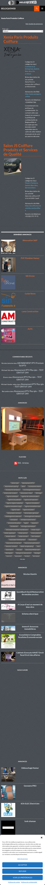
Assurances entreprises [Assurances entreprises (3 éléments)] (13, 543)
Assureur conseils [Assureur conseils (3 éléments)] (11, 546)
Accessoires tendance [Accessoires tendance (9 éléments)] (13, 490)
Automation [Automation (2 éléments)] (9, 550)
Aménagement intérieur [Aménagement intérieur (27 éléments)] (32, 516)
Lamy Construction (30, 311)
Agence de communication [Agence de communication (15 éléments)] (30, 496)
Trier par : (5, 29)
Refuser (22, 871)
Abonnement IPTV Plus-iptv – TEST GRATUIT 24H (27, 378)
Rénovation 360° (30, 240)
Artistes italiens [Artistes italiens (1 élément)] (10, 536)
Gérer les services (22, 859)
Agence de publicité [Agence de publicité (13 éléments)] (14, 500)
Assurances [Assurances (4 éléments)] (32, 540)
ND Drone (30, 276)
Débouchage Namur (30, 767)
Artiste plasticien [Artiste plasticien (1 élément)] (36, 533)
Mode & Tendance (31, 183)
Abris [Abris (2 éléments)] (23, 486)
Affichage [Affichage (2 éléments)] (38, 493)
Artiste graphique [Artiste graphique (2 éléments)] (9, 533)
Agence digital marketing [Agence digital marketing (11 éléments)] (14, 503)
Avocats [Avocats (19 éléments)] (19, 550)
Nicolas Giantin (30, 574)
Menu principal (42, 8)
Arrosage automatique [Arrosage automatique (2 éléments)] (28, 526)
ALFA (30, 329)
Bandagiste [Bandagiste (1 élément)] (9, 553)
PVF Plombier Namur (30, 258)
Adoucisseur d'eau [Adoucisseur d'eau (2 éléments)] (26, 493)
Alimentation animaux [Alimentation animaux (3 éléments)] (14, 513)
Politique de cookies (14, 882)
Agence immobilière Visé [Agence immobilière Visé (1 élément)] (32, 506)
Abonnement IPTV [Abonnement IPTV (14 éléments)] (28, 483)
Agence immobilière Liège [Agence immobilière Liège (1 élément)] (13, 506)
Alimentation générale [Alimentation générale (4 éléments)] (31, 513)
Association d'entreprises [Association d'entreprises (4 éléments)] (17, 540)
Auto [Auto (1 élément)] (38, 546)
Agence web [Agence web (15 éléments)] (16, 510)
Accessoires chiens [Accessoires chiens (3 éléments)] (35, 486)
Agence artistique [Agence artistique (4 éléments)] (12, 496)
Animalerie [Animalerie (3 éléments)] (13, 520)
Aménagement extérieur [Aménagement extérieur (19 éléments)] (13, 516)
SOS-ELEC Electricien (30, 802)
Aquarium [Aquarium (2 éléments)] (35, 523)
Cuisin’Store (30, 293)
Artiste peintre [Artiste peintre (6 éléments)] (23, 533)
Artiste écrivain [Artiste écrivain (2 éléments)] (23, 536)
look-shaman (30, 820)
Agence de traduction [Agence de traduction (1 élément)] (30, 500)
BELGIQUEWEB (8, 8)
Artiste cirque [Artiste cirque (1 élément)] (36, 530)
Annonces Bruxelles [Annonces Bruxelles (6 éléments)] (14, 523)
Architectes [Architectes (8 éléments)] (14, 526)
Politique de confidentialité (29, 882)
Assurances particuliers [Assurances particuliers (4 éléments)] (32, 543)
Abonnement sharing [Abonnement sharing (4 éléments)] (11, 486)
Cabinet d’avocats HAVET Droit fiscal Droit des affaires (30, 653)
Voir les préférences (22, 878)
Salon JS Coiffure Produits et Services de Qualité (20, 149)
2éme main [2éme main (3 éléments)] (15, 483)
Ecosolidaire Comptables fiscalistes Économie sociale (30, 636)
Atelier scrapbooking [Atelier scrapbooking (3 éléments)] (27, 546)
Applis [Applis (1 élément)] (26, 523)
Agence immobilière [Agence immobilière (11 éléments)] (32, 503)
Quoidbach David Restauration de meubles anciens (30, 593)
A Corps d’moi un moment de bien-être (30, 605)
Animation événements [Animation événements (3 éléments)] (28, 520)
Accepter (22, 865)
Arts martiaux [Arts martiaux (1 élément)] (36, 536)
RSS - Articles (21, 463)
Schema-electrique (30, 614)
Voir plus (22, 559)
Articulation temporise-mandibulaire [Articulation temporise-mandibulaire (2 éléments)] (17, 530)
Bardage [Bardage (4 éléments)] (37, 553)
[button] (41, 837)
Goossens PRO (30, 785)
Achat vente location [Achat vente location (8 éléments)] (10, 493)
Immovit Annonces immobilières (30, 627)
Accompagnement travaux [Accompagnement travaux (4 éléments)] (31, 490)
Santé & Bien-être (31, 185)
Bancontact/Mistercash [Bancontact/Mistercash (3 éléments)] (33, 550)
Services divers (30, 188)
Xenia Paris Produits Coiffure (20, 39)
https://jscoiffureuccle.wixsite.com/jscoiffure (33, 208)
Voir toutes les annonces (34, 24)
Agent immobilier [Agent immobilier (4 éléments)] (28, 510)
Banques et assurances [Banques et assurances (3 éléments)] (23, 553)
